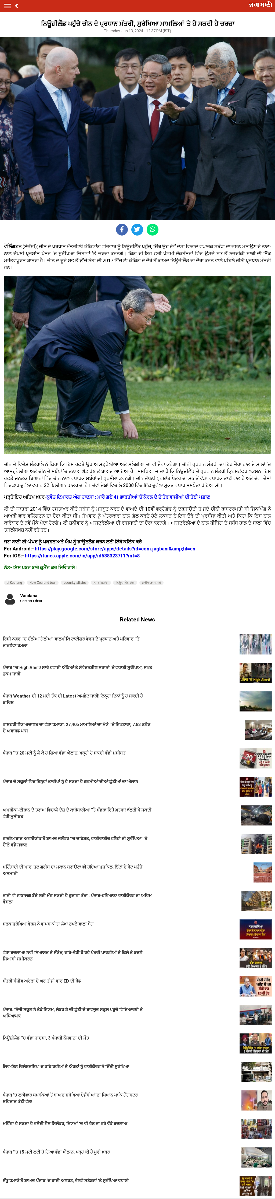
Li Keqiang (14, 583)
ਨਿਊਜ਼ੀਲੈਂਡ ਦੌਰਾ (125, 583)
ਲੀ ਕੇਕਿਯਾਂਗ (100, 583)
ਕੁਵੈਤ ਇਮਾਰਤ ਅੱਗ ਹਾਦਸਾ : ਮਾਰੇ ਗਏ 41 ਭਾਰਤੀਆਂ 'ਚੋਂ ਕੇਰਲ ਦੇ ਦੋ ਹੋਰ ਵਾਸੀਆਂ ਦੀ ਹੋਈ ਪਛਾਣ (128, 497)
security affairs (74, 583)
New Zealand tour (43, 583)
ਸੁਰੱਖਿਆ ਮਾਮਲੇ (151, 583)
